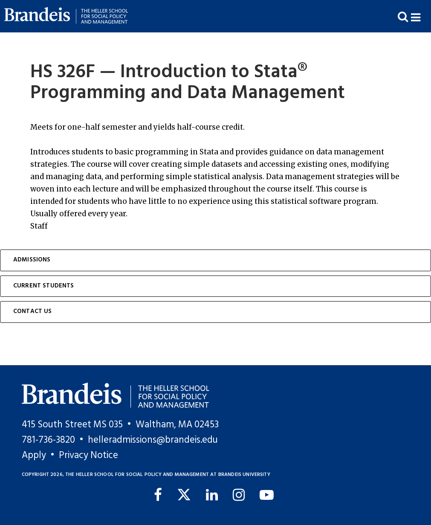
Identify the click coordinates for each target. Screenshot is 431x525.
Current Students (43, 286)
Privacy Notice (88, 455)
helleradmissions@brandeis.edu (153, 440)
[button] (421, 16)
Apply (34, 455)
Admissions (32, 260)
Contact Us (32, 311)
